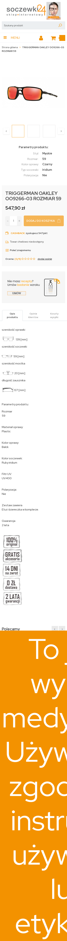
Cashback (18, 233)
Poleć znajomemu (18, 250)
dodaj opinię (45, 258)
